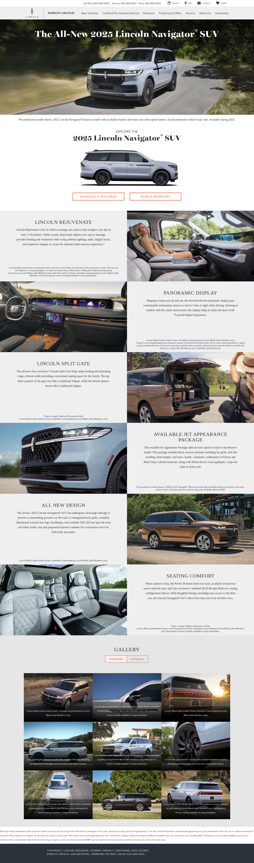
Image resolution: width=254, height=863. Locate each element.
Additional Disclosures (132, 850)
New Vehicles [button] (89, 13)
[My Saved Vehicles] (221, 3)
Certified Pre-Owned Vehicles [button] (120, 13)
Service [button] (190, 13)
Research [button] (149, 13)
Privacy (108, 850)
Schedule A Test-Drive (98, 196)
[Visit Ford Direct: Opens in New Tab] (147, 854)
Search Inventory (155, 196)
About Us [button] (205, 13)
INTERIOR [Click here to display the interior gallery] (137, 659)
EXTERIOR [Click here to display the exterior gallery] (116, 659)
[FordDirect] (35, 854)
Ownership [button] (221, 13)
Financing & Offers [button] (170, 13)
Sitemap (95, 850)
